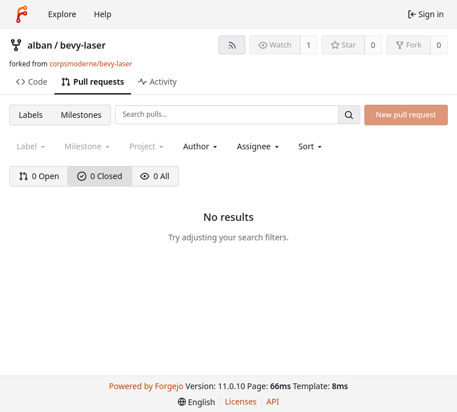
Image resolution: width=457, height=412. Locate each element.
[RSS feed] (231, 44)
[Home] (22, 14)
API (273, 401)
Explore (62, 14)
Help (103, 14)
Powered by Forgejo (146, 386)
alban (39, 45)
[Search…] (349, 114)
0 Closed (99, 176)
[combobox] (201, 146)
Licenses (241, 401)
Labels (31, 114)
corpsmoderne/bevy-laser (90, 64)
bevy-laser (83, 45)
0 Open (39, 176)
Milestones (81, 114)
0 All (154, 176)
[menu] (311, 146)
